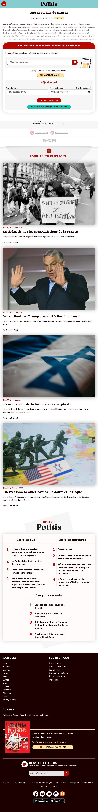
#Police (14, 715)
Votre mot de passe (56, 88)
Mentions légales (21, 782)
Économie (7, 689)
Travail (6, 686)
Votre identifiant (11, 88)
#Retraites (33, 715)
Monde (6, 683)
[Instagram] (56, 794)
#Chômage (44, 715)
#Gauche (23, 715)
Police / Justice (9, 699)
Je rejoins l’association (58, 673)
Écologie (6, 669)
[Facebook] (36, 794)
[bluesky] (42, 794)
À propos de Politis (57, 676)
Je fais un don (55, 663)
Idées (5, 676)
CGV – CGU (60, 782)
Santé (5, 696)
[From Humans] (62, 794)
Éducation (7, 693)
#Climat (6, 715)
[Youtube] (49, 794)
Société (6, 673)
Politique (6, 666)
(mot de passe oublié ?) (84, 88)
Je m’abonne (54, 669)
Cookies (53, 786)
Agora (5, 663)
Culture (6, 679)
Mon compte (54, 679)
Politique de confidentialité (81, 782)
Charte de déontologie (42, 782)
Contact (7, 782)
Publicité (43, 786)
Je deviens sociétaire (58, 666)
